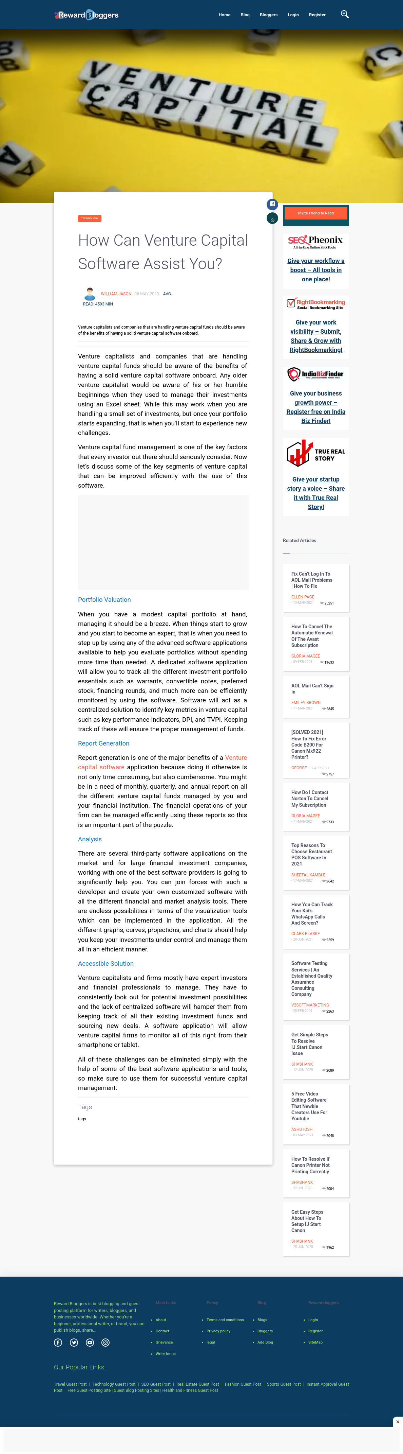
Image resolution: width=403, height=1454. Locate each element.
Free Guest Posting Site (89, 1390)
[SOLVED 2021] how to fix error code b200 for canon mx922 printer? (308, 745)
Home (225, 14)
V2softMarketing (310, 1005)
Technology (89, 218)
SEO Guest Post (156, 1384)
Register (317, 14)
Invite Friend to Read (316, 213)
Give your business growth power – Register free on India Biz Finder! (316, 407)
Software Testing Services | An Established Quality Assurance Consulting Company (311, 979)
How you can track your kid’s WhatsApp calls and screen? (312, 914)
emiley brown (306, 702)
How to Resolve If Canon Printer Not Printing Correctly (310, 1165)
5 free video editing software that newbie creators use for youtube (309, 1106)
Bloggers (268, 14)
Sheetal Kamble (308, 875)
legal (211, 1342)
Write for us (166, 1353)
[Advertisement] (163, 542)
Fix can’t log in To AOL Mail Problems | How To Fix (311, 580)
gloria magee (305, 656)
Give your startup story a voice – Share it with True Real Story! (316, 493)
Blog (245, 14)
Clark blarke (305, 933)
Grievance (164, 1342)
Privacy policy (218, 1331)
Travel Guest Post (70, 1384)
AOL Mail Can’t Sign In (312, 689)
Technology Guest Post (114, 1384)
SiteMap (315, 1342)
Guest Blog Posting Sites (136, 1390)
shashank (302, 1064)
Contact (162, 1331)
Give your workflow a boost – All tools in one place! (316, 270)
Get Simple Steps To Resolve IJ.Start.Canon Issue (309, 1044)
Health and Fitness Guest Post (190, 1390)
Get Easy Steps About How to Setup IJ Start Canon (307, 1221)
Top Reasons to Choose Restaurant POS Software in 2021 (311, 855)
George (299, 768)
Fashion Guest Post (243, 1384)
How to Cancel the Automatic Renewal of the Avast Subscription (312, 636)
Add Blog (265, 1342)
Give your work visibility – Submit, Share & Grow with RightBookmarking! (316, 336)
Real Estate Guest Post (197, 1384)
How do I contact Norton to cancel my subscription (309, 798)
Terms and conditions (225, 1319)
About (161, 1319)
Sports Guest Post (284, 1384)
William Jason (116, 294)
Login (293, 14)
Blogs (262, 1319)
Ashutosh (301, 1129)
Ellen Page (302, 597)
